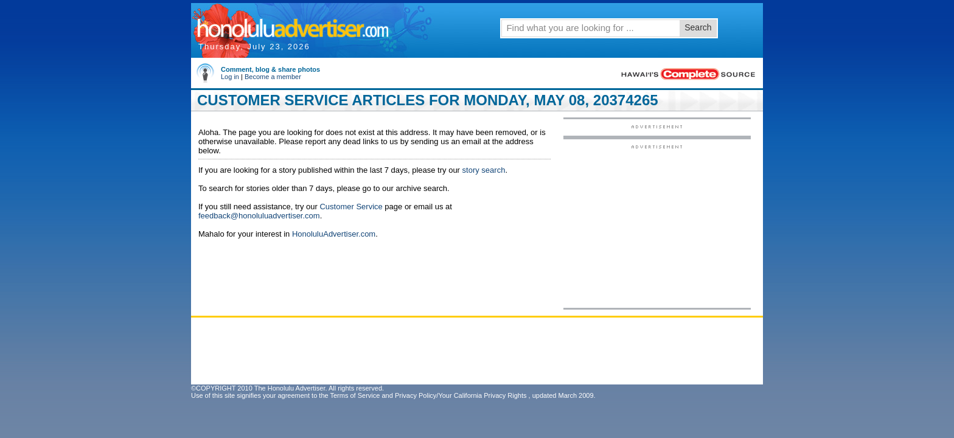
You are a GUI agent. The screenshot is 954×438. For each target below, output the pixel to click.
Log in (230, 76)
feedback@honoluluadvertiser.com (259, 215)
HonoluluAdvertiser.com (333, 233)
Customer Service (350, 206)
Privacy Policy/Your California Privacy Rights (461, 395)
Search (697, 27)
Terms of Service (355, 395)
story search (484, 170)
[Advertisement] (657, 226)
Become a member (273, 76)
